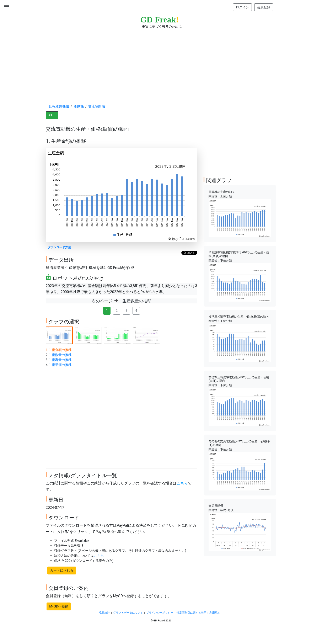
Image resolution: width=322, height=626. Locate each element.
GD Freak (159, 19)
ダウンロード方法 (59, 247)
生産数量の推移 (60, 355)
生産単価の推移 (60, 365)
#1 (50, 115)
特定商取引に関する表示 (191, 612)
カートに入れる (61, 570)
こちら (182, 483)
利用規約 (214, 612)
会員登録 (263, 7)
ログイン (242, 7)
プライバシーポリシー (159, 612)
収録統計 (104, 612)
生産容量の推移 (60, 360)
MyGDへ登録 (58, 606)
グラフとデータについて (128, 612)
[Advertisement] (161, 62)
